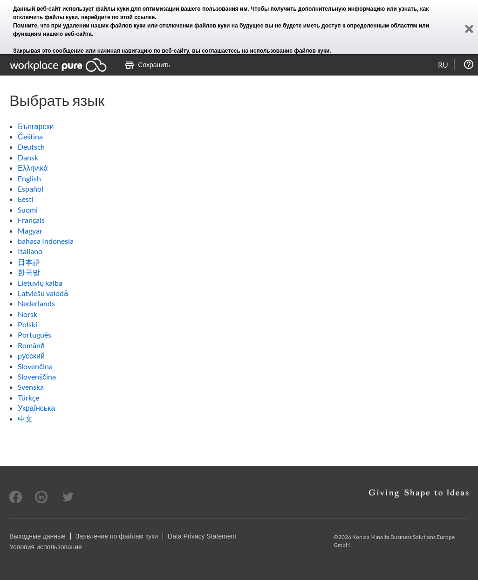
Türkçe (28, 397)
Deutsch (31, 146)
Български (36, 126)
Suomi (28, 209)
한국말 (29, 272)
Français (31, 219)
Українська (36, 407)
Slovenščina (37, 376)
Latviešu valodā (43, 293)
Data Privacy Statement (202, 536)
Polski (27, 324)
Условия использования (45, 547)
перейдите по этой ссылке (118, 17)
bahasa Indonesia (46, 240)
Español (30, 188)
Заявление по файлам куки (116, 536)
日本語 (29, 261)
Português (34, 334)
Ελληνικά (33, 167)
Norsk (27, 314)
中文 (25, 418)
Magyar (30, 230)
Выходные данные (37, 536)
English (29, 178)
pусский (31, 355)
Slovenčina (35, 366)
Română (31, 345)
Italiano (30, 251)
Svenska (31, 386)
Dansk (28, 157)
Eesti (26, 198)
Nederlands (36, 303)
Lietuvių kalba (40, 282)
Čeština (30, 136)
